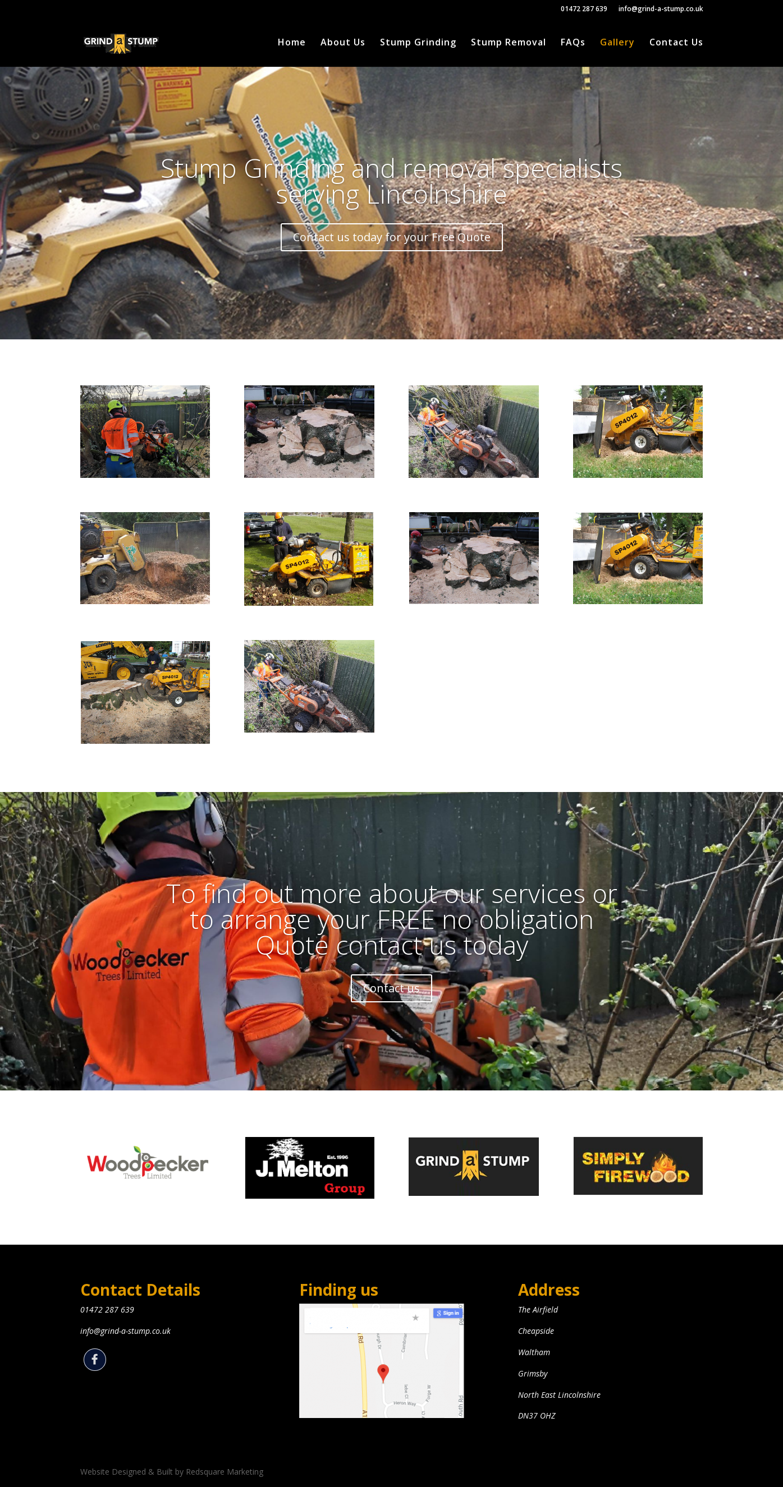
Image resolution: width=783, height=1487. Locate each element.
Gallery (617, 43)
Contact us (391, 1005)
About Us (342, 43)
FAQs (573, 43)
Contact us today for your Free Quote (392, 252)
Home (292, 43)
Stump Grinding (418, 43)
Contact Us (676, 43)
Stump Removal (508, 43)
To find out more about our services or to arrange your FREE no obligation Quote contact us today (391, 936)
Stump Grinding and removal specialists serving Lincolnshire (391, 196)
